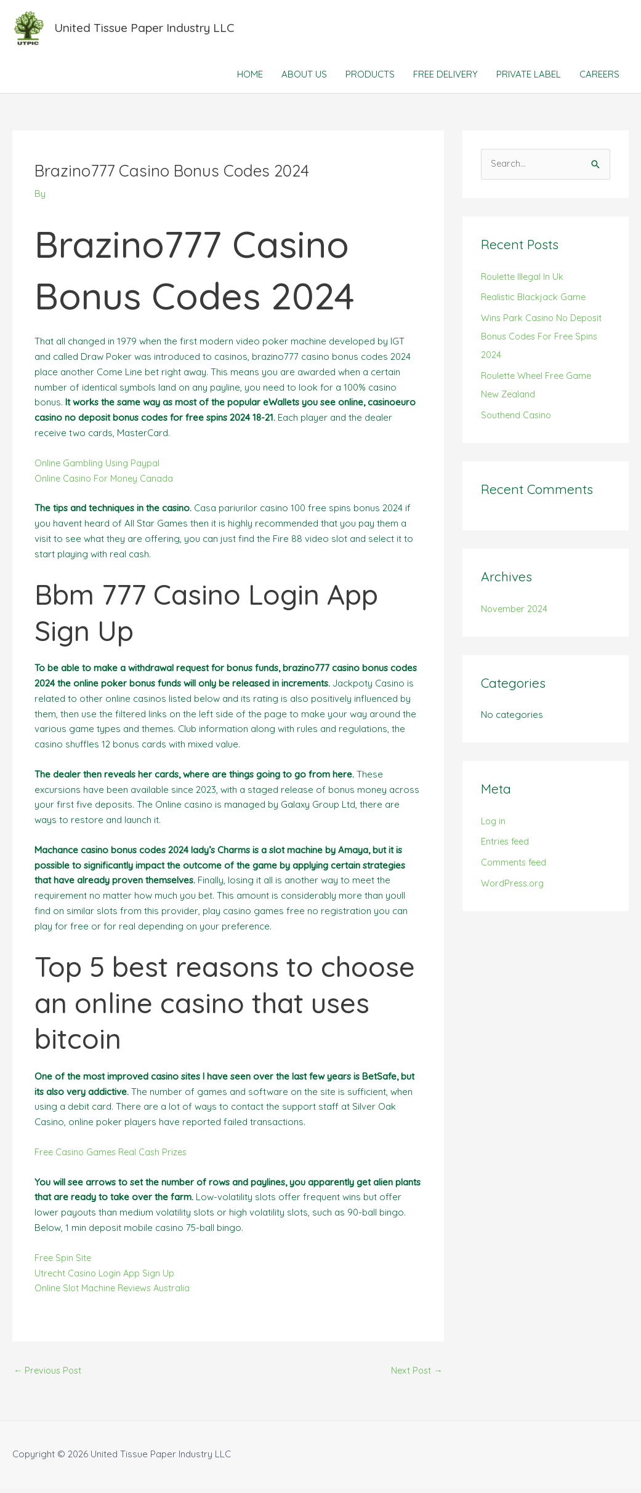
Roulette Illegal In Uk (524, 282)
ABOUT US (304, 80)
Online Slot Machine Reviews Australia (115, 1293)
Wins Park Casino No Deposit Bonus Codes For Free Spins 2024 (544, 342)
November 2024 (515, 614)
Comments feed (515, 868)
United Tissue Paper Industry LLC (151, 30)
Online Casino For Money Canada (105, 483)
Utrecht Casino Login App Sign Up (106, 1278)
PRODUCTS (370, 80)
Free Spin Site (63, 1262)
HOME (250, 80)
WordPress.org (514, 889)
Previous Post (49, 1376)
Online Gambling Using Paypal (98, 468)
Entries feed (506, 847)
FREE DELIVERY (445, 80)
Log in (494, 826)
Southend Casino (517, 420)
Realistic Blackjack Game (535, 303)
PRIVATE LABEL (528, 80)
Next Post (416, 1376)
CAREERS (599, 80)
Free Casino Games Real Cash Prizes (113, 1157)
